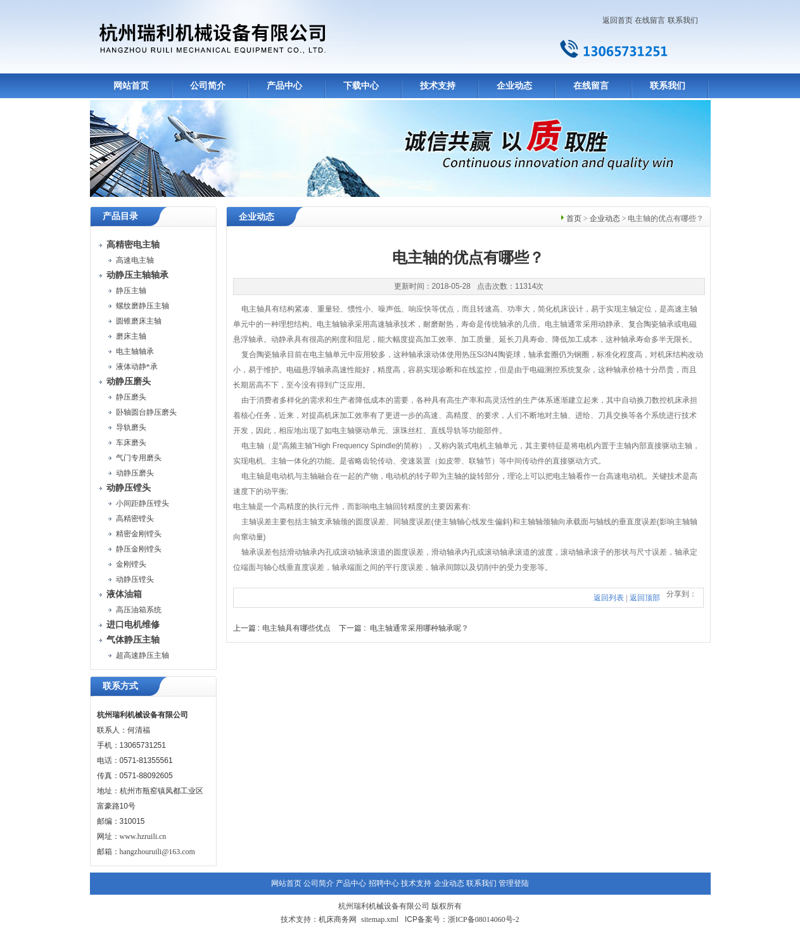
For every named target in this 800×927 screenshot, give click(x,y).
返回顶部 (645, 597)
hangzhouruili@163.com (157, 851)
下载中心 (361, 86)
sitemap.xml (379, 919)
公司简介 (207, 86)
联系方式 (120, 686)
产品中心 (284, 86)
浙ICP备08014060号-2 (483, 919)
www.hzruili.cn (143, 836)
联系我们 (683, 20)
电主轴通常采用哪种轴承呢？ (419, 628)
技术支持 (437, 86)
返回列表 (609, 597)
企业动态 (514, 86)
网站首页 (131, 86)
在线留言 (650, 20)
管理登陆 (513, 883)
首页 (573, 218)
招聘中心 (384, 883)
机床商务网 (338, 919)
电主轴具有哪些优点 (296, 628)
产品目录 (120, 216)
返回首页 (617, 20)
